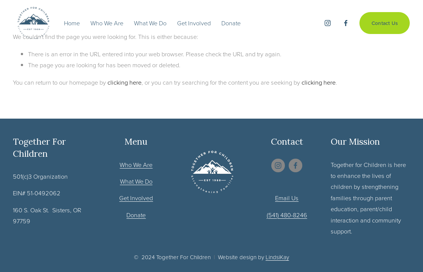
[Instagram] (327, 23)
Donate (231, 23)
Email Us (287, 197)
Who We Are (106, 23)
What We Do (150, 23)
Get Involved (194, 23)
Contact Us (385, 23)
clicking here (124, 82)
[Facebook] (346, 23)
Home (72, 23)
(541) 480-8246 (287, 214)
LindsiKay (277, 257)
